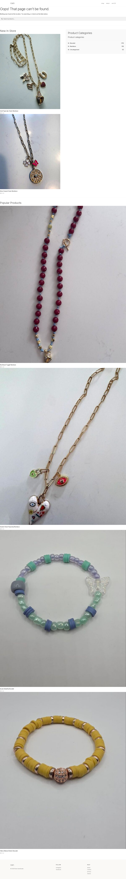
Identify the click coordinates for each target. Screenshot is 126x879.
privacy (89, 871)
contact (89, 869)
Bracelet (72, 43)
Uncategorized (74, 49)
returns (89, 873)
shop (102, 3)
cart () (114, 3)
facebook (58, 869)
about (107, 3)
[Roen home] (15, 3)
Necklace (73, 46)
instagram (58, 867)
